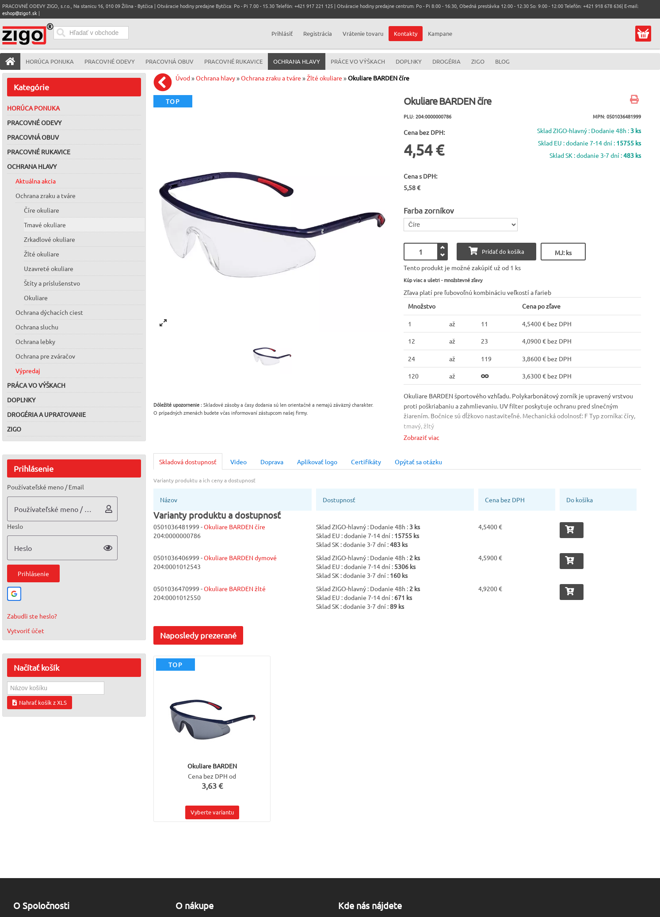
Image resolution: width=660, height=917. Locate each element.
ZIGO (14, 429)
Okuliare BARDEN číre (378, 78)
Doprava (271, 462)
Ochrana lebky (35, 341)
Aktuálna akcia (35, 181)
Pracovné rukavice (38, 152)
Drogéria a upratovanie (46, 414)
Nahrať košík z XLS (39, 702)
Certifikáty (366, 462)
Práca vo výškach (36, 385)
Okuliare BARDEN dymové (240, 558)
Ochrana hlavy (32, 166)
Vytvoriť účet (25, 630)
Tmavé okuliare (45, 225)
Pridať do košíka (496, 251)
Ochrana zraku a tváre (45, 195)
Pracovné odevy (34, 122)
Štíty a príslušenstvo (52, 283)
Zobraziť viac (421, 437)
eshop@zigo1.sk (19, 12)
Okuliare (36, 298)
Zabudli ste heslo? (32, 616)
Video (238, 462)
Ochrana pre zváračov (45, 356)
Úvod (182, 78)
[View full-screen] (163, 322)
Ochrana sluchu (36, 327)
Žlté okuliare (41, 254)
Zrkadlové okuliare (49, 239)
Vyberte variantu (212, 812)
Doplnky (21, 400)
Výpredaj (27, 370)
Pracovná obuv (33, 137)
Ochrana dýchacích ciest (49, 312)
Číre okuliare (41, 210)
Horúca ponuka (33, 108)
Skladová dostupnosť (188, 462)
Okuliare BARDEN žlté (235, 588)
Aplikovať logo (317, 462)
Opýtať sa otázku (418, 462)
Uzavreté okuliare (48, 268)
